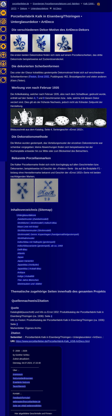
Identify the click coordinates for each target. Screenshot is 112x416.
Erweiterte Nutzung (21, 375)
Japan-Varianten (25, 254)
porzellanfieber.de (20, 3)
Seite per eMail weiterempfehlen (27, 399)
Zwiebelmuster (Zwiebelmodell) (32, 212)
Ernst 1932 (43, 69)
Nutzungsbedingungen (23, 371)
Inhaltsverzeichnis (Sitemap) (31, 202)
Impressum (18, 367)
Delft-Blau (22, 242)
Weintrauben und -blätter (29, 277)
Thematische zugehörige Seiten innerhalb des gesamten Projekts (58, 284)
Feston (32, 69)
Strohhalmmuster (25, 231)
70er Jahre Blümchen (28, 273)
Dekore (23, 8)
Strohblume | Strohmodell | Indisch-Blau (37, 216)
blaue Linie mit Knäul (27, 220)
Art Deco (57, 8)
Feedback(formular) (21, 391)
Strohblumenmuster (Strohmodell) (34, 223)
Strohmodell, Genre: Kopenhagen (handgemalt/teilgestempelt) (48, 227)
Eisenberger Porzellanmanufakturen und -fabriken (56, 3)
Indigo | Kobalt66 (25, 269)
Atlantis (21, 246)
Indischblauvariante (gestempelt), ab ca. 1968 (40, 239)
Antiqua (21, 265)
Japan (20, 250)
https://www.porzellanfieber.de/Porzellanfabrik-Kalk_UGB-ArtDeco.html (53, 334)
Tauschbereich (19, 379)
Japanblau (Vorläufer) (28, 258)
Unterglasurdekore (39, 8)
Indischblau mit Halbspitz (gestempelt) (36, 235)
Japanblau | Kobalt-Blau (29, 261)
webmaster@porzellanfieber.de (26, 395)
